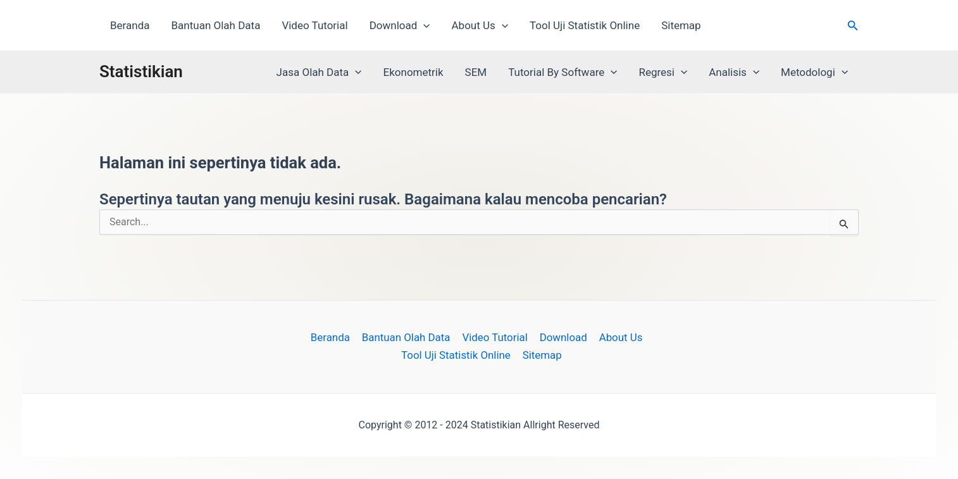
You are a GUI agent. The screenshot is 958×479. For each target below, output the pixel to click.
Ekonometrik (413, 72)
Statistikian (141, 71)
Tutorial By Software (562, 72)
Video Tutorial (314, 25)
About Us (480, 25)
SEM (476, 72)
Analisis (734, 72)
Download (400, 25)
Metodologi (814, 72)
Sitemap (681, 25)
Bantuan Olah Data (216, 25)
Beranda (130, 25)
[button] (423, 25)
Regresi (662, 72)
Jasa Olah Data (319, 72)
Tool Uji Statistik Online (585, 25)
